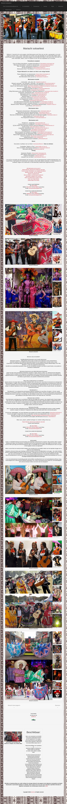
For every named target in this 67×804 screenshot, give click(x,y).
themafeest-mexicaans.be (47, 63)
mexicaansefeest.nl (38, 144)
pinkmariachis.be (42, 138)
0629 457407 (29, 186)
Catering (45, 6)
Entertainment (36, 6)
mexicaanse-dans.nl (44, 112)
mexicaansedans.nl (41, 117)
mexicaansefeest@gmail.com (35, 188)
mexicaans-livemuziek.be (37, 90)
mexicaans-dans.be (39, 116)
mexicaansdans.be (40, 122)
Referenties (60, 6)
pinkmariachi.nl (42, 95)
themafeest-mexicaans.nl (42, 124)
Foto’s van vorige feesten (33, 179)
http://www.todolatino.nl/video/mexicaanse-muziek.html (42, 86)
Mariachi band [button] (8, 9)
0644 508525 (36, 186)
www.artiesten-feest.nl (40, 157)
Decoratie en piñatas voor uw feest (33, 176)
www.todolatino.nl (41, 154)
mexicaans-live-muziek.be (38, 96)
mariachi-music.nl (51, 104)
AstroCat (33, 792)
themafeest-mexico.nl (40, 75)
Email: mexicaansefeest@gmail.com (10, 6)
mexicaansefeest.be (44, 88)
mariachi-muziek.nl (41, 82)
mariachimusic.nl (49, 84)
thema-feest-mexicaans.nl (43, 74)
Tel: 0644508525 (25, 6)
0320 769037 (34, 185)
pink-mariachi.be (38, 137)
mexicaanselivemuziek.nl (46, 65)
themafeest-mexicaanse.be (38, 129)
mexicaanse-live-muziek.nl (42, 92)
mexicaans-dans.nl (46, 111)
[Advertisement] (33, 801)
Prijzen (52, 6)
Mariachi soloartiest (6, 3)
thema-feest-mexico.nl (39, 67)
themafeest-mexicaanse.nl (45, 132)
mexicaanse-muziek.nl (42, 76)
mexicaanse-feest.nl (44, 66)
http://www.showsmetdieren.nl (39, 136)
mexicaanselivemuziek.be (46, 103)
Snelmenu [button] (18, 9)
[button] (14, 706)
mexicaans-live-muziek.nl (51, 91)
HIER (47, 786)
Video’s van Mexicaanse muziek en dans (33, 177)
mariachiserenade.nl (49, 83)
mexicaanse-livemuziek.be (43, 69)
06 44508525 (36, 193)
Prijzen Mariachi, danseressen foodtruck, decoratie (33, 169)
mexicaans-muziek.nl (47, 101)
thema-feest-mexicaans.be (39, 153)
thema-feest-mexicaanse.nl (38, 130)
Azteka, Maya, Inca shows (33, 180)
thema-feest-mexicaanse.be (39, 94)
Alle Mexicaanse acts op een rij (33, 168)
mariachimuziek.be (39, 149)
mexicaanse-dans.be (48, 134)
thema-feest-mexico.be (45, 113)
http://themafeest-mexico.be (37, 126)
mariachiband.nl (51, 416)
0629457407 (29, 193)
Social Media (33, 713)
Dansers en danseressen (33, 173)
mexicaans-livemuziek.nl (39, 97)
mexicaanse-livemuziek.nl (36, 100)
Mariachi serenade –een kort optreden (33, 172)
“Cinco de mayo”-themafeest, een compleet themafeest (33, 171)
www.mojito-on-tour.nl (41, 146)
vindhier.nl (33, 716)
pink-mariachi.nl (37, 105)
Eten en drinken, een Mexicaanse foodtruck (33, 175)
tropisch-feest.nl (39, 155)
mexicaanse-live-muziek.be (44, 133)
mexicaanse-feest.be (37, 87)
